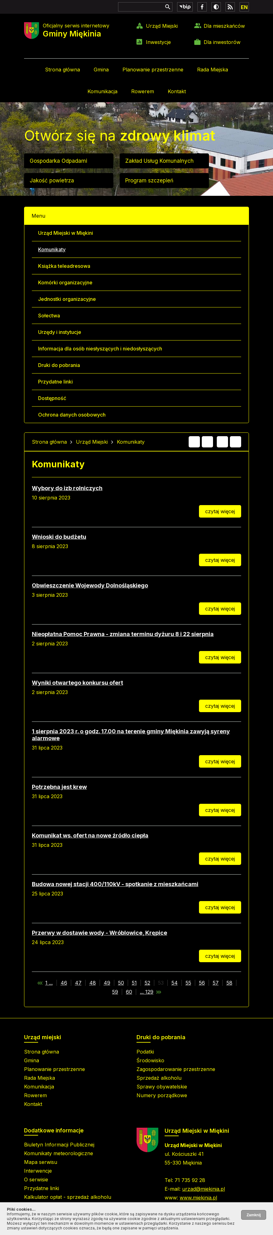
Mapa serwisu (40, 1162)
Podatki (145, 1052)
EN (244, 7)
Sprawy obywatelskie (161, 1086)
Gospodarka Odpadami (58, 161)
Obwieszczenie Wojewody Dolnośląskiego (90, 585)
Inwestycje (158, 42)
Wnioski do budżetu (59, 536)
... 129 (146, 992)
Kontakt (177, 91)
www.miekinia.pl (198, 1197)
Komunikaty (52, 249)
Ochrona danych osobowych (72, 415)
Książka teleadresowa (64, 266)
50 (121, 983)
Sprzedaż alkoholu (158, 1078)
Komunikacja (102, 91)
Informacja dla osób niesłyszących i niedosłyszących (100, 348)
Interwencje (38, 1171)
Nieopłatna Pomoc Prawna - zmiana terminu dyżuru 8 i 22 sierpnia (123, 634)
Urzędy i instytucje (59, 332)
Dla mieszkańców (224, 26)
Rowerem (142, 91)
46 (64, 983)
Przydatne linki (55, 382)
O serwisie (36, 1179)
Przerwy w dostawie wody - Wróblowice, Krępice (99, 932)
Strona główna (62, 69)
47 (78, 983)
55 (188, 983)
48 (92, 983)
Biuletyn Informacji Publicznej (59, 1144)
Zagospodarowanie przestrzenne (175, 1069)
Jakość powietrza (52, 180)
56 (202, 983)
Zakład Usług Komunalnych (159, 161)
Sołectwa (49, 315)
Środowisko (150, 1060)
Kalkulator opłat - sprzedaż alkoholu (67, 1197)
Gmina (101, 69)
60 (129, 992)
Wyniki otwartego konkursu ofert (77, 682)
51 (134, 983)
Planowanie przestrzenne (152, 69)
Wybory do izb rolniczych (67, 488)
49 (107, 983)
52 (147, 983)
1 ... (49, 983)
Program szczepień (149, 180)
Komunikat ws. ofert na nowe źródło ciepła (90, 835)
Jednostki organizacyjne (67, 299)
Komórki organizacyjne (65, 282)
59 (115, 992)
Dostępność (52, 398)
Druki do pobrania (59, 365)
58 (229, 983)
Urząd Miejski (162, 26)
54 (174, 983)
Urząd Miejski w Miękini (65, 233)
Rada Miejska (212, 69)
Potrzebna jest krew (59, 787)
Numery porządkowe (161, 1095)
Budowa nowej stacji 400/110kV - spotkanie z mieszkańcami (115, 884)
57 (216, 983)
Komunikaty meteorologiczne (58, 1153)
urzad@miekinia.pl (203, 1189)
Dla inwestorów (222, 42)
